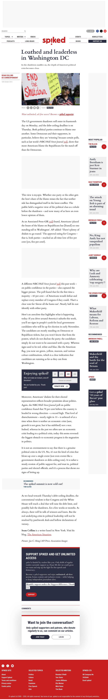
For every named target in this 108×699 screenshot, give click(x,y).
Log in (90, 31)
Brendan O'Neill (95, 220)
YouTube (105, 31)
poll (66, 141)
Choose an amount (65, 380)
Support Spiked (7, 677)
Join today (40, 637)
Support (31, 595)
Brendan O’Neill (61, 675)
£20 (68, 374)
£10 (61, 374)
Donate (92, 379)
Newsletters (97, 37)
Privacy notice (6, 683)
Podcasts (11, 41)
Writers (20, 37)
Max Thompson (95, 182)
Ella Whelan (60, 683)
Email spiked (87, 680)
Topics (7, 37)
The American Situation (39, 534)
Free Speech (94, 185)
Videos (33, 37)
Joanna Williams (61, 680)
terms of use (48, 696)
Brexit (31, 680)
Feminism (93, 258)
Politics (50, 108)
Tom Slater (59, 677)
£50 (75, 374)
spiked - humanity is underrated (54, 41)
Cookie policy (6, 686)
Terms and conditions (9, 680)
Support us (97, 41)
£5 (55, 374)
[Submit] (25, 31)
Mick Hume (59, 686)
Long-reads (29, 41)
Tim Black (92, 144)
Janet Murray (94, 255)
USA (30, 689)
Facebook (97, 31)
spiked (91, 377)
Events (78, 37)
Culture (31, 677)
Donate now (59, 386)
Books (78, 41)
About (4, 675)
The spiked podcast (97, 293)
